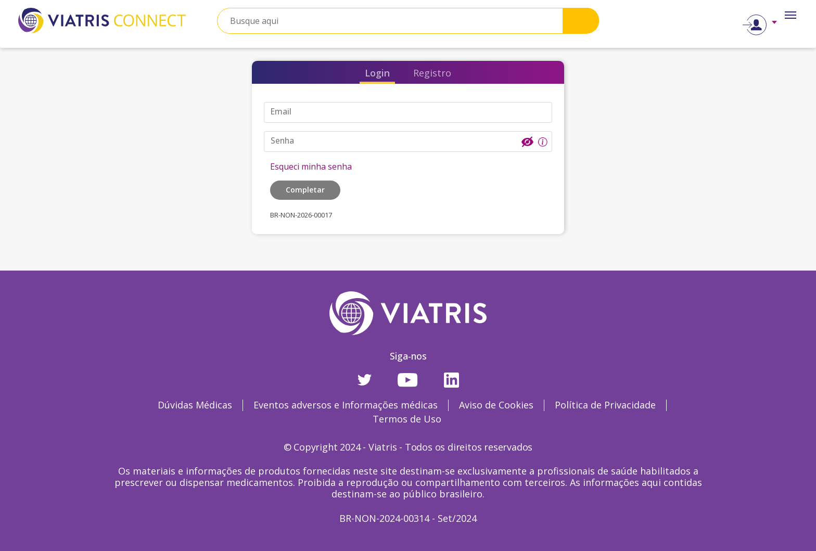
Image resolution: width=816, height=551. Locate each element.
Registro (432, 73)
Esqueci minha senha (311, 166)
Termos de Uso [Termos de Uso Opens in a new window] (407, 419)
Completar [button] (305, 190)
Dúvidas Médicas (195, 405)
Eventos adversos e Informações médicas (345, 405)
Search (581, 20)
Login (377, 73)
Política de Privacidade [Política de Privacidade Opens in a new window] (605, 405)
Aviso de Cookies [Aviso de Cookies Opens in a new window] (496, 405)
